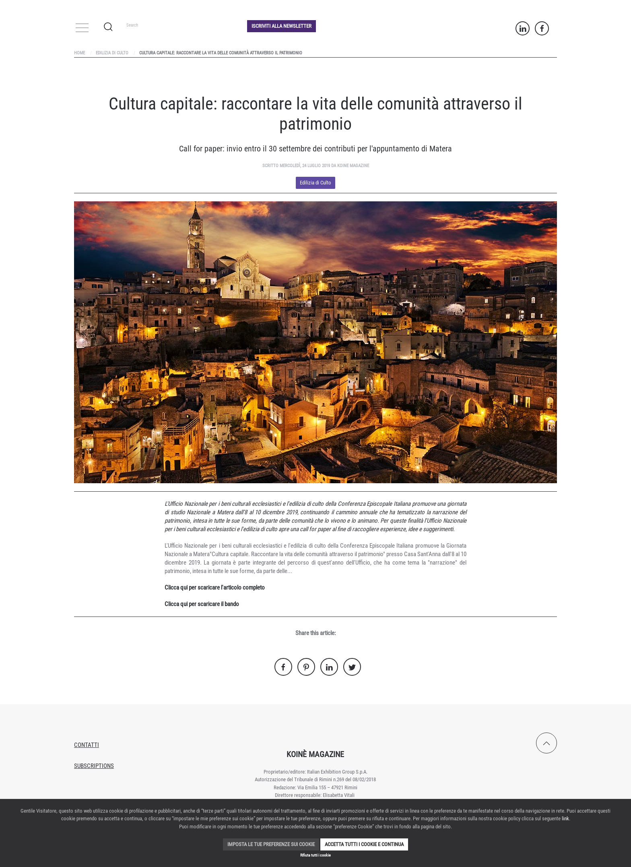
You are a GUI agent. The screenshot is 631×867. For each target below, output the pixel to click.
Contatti (86, 745)
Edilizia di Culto (112, 53)
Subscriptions (94, 766)
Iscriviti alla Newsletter (281, 26)
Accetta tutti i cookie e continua (364, 844)
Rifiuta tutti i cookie (315, 855)
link (565, 818)
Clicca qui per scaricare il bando (202, 604)
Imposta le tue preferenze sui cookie (271, 844)
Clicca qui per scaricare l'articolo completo (215, 587)
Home (79, 53)
